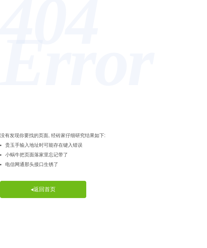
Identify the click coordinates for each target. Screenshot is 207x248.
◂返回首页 (43, 189)
